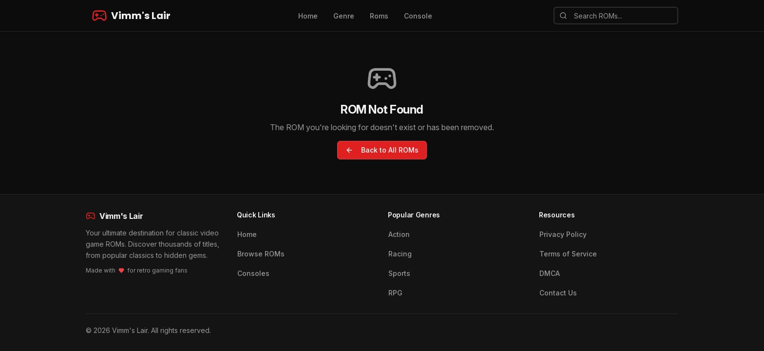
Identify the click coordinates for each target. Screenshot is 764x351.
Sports (399, 273)
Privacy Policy (563, 234)
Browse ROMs (261, 254)
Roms (379, 16)
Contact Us (558, 293)
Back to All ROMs (382, 150)
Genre (343, 16)
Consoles (253, 273)
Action (399, 234)
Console (418, 16)
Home (308, 16)
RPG (395, 293)
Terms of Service (568, 254)
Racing (400, 254)
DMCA (549, 273)
